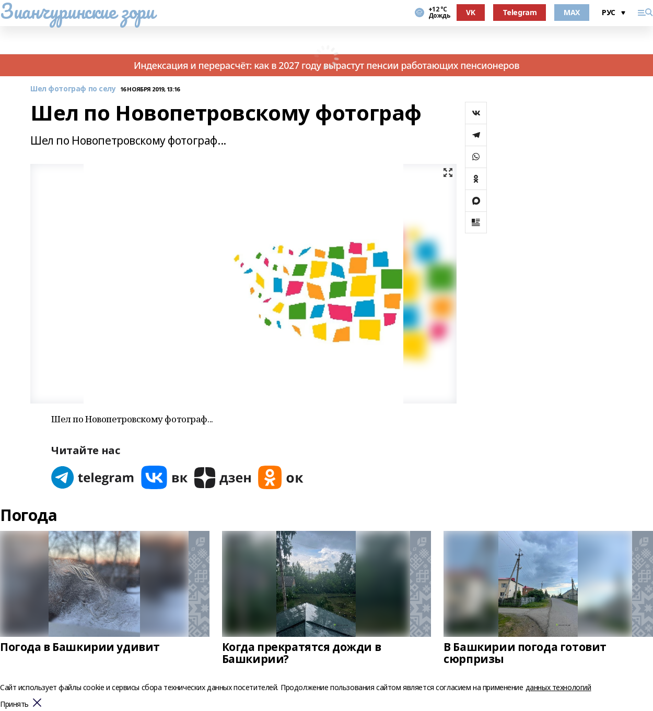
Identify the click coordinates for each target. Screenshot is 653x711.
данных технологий (558, 687)
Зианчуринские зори (77, 11)
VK (470, 12)
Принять (14, 704)
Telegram (520, 12)
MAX (572, 12)
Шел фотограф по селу (73, 89)
